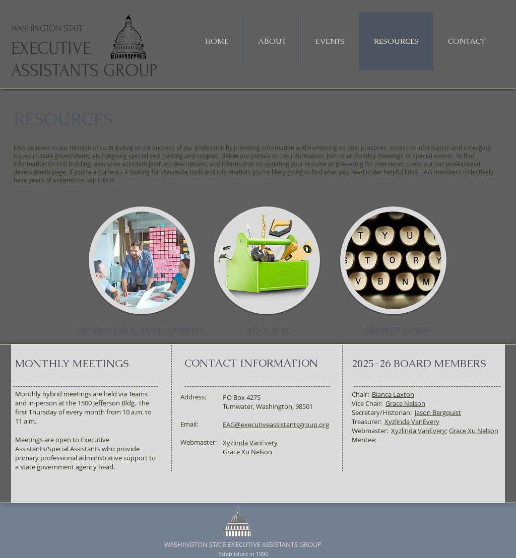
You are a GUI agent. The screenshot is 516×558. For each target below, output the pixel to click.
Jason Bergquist (438, 412)
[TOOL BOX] (268, 331)
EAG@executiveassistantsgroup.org (276, 424)
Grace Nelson (405, 403)
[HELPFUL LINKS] (396, 330)
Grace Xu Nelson (247, 451)
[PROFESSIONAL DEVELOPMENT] (140, 331)
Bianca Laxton (393, 394)
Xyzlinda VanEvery (411, 421)
